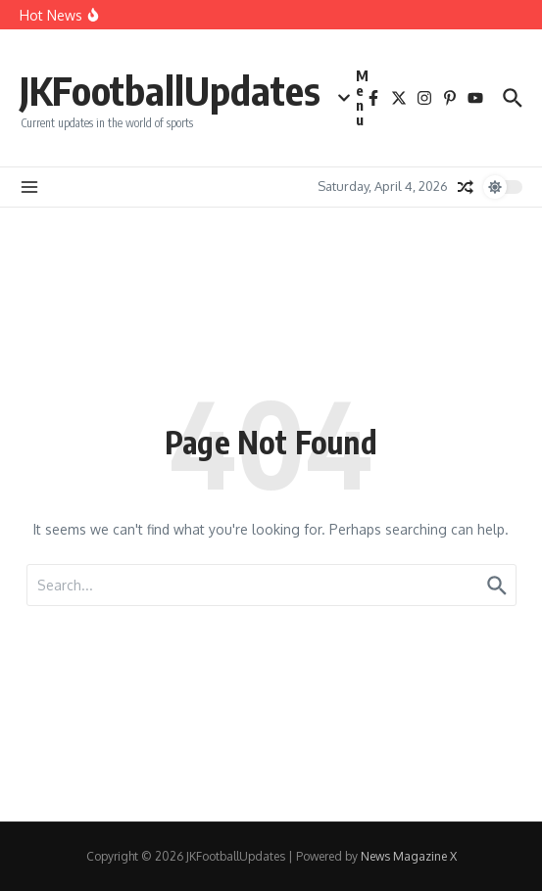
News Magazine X (409, 856)
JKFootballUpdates (170, 90)
